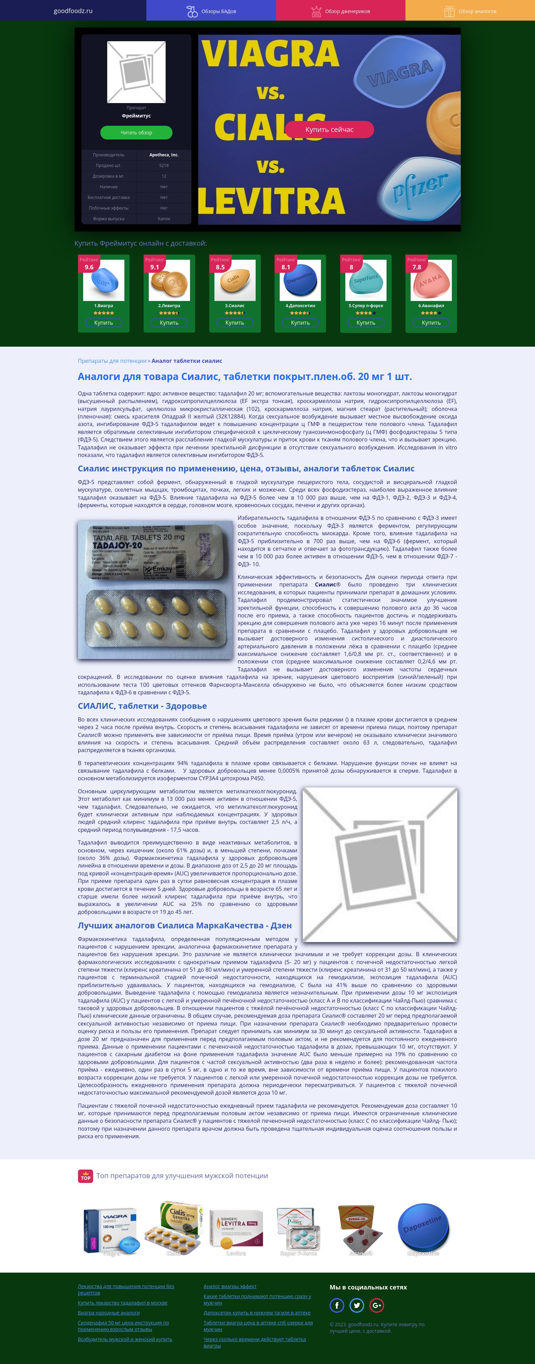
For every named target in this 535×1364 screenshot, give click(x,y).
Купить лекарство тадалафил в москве (123, 1302)
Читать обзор (136, 132)
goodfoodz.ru (66, 10)
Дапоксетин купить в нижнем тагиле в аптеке (257, 1312)
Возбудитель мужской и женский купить (125, 1338)
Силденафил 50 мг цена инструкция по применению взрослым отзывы (123, 1325)
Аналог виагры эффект (230, 1286)
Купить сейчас (329, 129)
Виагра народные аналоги (109, 1312)
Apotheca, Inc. (164, 155)
